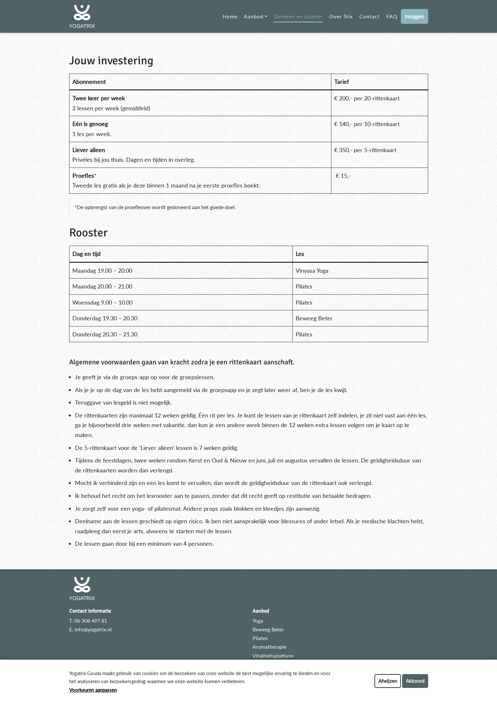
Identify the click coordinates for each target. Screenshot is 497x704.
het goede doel (218, 207)
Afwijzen (387, 681)
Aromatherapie (269, 647)
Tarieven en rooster (298, 16)
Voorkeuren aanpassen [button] (93, 690)
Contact (369, 16)
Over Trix (341, 16)
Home (230, 16)
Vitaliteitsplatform (273, 656)
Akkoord (415, 681)
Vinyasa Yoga (312, 270)
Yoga (258, 620)
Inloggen (414, 16)
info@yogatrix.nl (93, 629)
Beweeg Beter (268, 629)
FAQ (392, 16)
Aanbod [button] (253, 16)
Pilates (260, 638)
